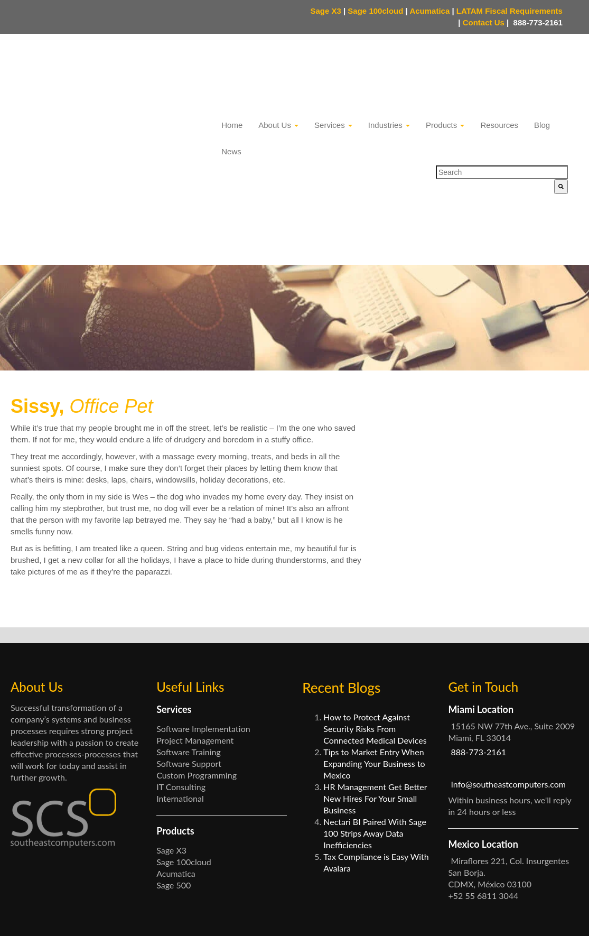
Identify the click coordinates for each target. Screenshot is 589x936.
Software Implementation (203, 640)
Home (231, 68)
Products (445, 68)
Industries (389, 68)
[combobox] (502, 116)
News (231, 94)
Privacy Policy (220, 918)
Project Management (194, 651)
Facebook (483, 916)
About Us (278, 68)
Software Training (188, 663)
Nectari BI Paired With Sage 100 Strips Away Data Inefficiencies (374, 744)
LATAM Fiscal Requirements (509, 10)
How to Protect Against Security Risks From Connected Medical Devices (374, 639)
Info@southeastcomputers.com (508, 695)
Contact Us (486, 22)
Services (333, 68)
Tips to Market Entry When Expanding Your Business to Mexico (374, 674)
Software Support (188, 675)
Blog (542, 68)
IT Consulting (180, 698)
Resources (499, 68)
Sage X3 (325, 10)
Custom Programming (196, 686)
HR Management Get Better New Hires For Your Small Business (375, 709)
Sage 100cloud (375, 10)
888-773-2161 (537, 22)
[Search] (561, 130)
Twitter (522, 916)
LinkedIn (560, 916)
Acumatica (429, 10)
